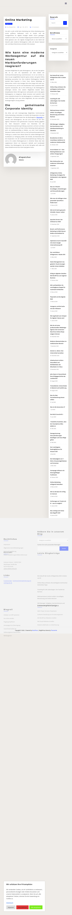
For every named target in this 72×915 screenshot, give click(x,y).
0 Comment (35, 58)
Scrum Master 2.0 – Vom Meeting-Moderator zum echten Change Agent (57, 255)
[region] (24, 896)
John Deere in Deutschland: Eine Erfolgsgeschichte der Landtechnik (58, 480)
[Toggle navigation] (65, 3)
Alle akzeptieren (36, 907)
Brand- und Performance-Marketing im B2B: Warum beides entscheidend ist (58, 335)
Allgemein (9, 55)
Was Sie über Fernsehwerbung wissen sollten (57, 501)
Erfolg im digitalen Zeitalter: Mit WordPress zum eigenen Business (58, 379)
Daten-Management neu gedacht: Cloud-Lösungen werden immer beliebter (57, 368)
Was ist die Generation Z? (57, 510)
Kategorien (53, 52)
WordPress (35, 630)
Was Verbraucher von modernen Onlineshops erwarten (57, 267)
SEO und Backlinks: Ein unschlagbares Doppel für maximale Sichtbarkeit (57, 391)
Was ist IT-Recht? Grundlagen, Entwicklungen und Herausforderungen (58, 292)
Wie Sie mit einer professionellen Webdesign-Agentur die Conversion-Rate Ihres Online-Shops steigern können (58, 433)
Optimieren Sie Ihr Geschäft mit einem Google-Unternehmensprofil (58, 346)
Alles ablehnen (22, 907)
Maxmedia (39, 149)
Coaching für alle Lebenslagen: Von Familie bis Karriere (57, 204)
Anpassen (11, 907)
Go (65, 26)
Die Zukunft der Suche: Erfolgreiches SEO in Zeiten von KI (58, 181)
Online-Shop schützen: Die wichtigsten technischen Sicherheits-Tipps (58, 193)
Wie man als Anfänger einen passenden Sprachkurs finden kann (58, 304)
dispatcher (11, 58)
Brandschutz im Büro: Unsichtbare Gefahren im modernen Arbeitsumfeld (57, 244)
